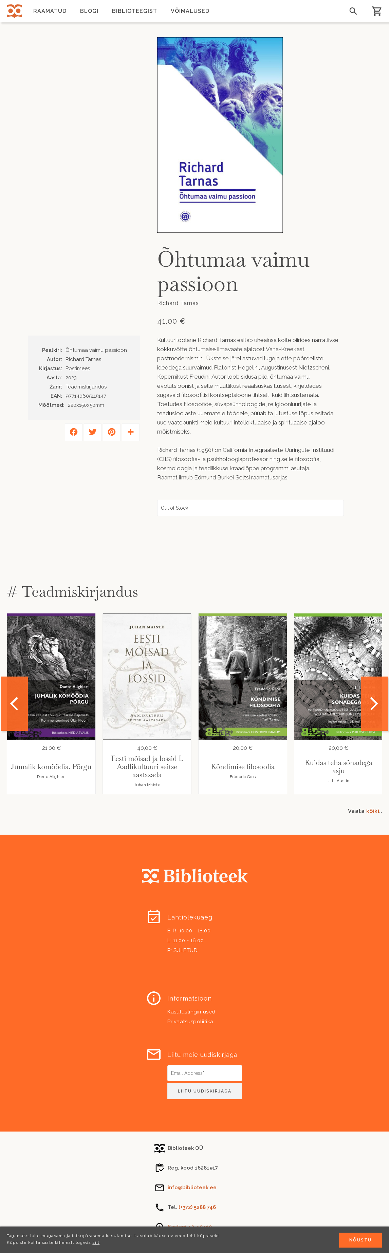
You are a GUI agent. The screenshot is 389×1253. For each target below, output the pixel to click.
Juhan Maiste (147, 784)
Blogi (89, 11)
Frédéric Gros (243, 776)
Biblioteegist (134, 11)
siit (95, 1242)
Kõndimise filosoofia (243, 766)
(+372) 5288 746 (197, 1207)
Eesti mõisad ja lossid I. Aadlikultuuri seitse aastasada (147, 766)
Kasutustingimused (191, 1012)
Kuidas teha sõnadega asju (338, 766)
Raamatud (50, 11)
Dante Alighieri (51, 776)
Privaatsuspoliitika (190, 1022)
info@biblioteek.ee (192, 1187)
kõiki (372, 811)
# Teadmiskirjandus (72, 591)
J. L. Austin (339, 780)
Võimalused (190, 11)
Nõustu (360, 1240)
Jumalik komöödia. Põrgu (51, 766)
